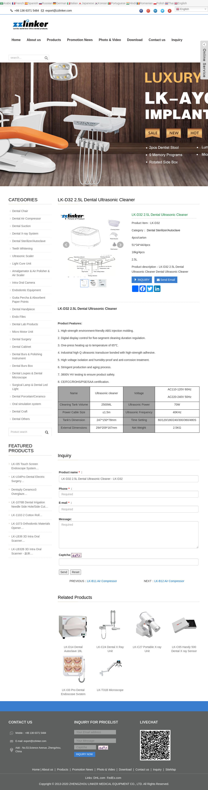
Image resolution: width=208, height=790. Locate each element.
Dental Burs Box (22, 365)
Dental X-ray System (25, 233)
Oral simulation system (26, 404)
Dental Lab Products (25, 324)
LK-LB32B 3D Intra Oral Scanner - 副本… (26, 551)
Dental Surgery (21, 339)
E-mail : (65, 502)
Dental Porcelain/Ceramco (28, 396)
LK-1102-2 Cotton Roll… (26, 515)
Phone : (65, 488)
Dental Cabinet (21, 346)
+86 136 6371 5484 (35, 733)
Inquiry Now (84, 754)
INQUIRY (142, 279)
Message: (65, 519)
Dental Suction (21, 226)
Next (120, 245)
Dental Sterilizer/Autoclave (163, 230)
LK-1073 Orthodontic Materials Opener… (30, 526)
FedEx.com (114, 777)
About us (34, 40)
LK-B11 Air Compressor (102, 581)
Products (54, 40)
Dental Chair (20, 211)
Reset (75, 572)
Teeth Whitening (22, 248)
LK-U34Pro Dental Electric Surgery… (27, 479)
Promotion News (80, 40)
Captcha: (65, 554)
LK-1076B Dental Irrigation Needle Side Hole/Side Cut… (29, 504)
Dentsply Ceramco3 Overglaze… (23, 491)
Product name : (70, 472)
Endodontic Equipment (26, 290)
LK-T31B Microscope (110, 690)
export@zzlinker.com (59, 10)
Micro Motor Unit (22, 331)
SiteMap (170, 769)
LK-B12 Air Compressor (169, 581)
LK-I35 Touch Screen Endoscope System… (25, 466)
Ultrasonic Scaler (23, 256)
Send (64, 572)
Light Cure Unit (21, 263)
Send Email (166, 279)
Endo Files (19, 316)
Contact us (157, 40)
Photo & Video (110, 40)
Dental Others (21, 419)
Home (16, 40)
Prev (66, 245)
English (182, 9)
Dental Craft (19, 411)
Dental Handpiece (23, 309)
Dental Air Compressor (26, 218)
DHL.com (99, 777)
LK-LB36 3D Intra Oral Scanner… (25, 538)
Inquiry (177, 40)
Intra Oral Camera (23, 282)
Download (134, 40)
